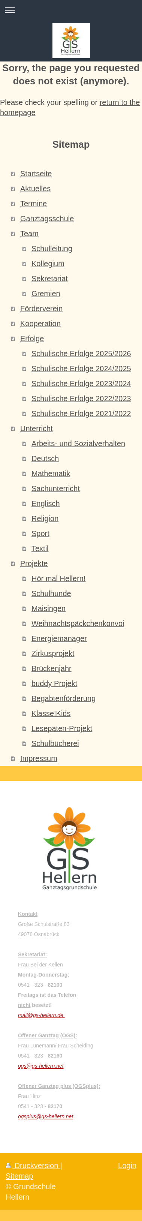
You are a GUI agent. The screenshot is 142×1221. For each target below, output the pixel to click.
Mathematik (50, 473)
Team (29, 233)
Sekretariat (49, 278)
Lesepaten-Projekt (61, 728)
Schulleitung (51, 248)
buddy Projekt (54, 683)
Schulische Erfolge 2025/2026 (81, 353)
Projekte (34, 563)
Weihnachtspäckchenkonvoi (77, 623)
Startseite (36, 173)
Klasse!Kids (51, 713)
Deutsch (45, 458)
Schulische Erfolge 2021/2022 (81, 413)
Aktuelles (35, 188)
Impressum (38, 758)
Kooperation (40, 323)
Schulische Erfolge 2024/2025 (81, 368)
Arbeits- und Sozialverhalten (78, 443)
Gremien (45, 293)
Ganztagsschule (47, 218)
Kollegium (47, 263)
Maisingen (48, 608)
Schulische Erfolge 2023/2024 (81, 383)
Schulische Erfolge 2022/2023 (81, 398)
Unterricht (36, 428)
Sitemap (19, 1176)
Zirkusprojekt (52, 653)
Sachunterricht (55, 488)
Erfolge (32, 338)
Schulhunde (51, 593)
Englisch (45, 503)
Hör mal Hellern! (58, 578)
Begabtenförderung (63, 698)
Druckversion (33, 1165)
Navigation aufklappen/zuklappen (71, 10)
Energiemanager (59, 638)
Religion (44, 518)
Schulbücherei (55, 743)
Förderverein (41, 308)
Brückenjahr (51, 668)
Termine (33, 203)
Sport (40, 533)
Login (127, 1165)
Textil (40, 548)
